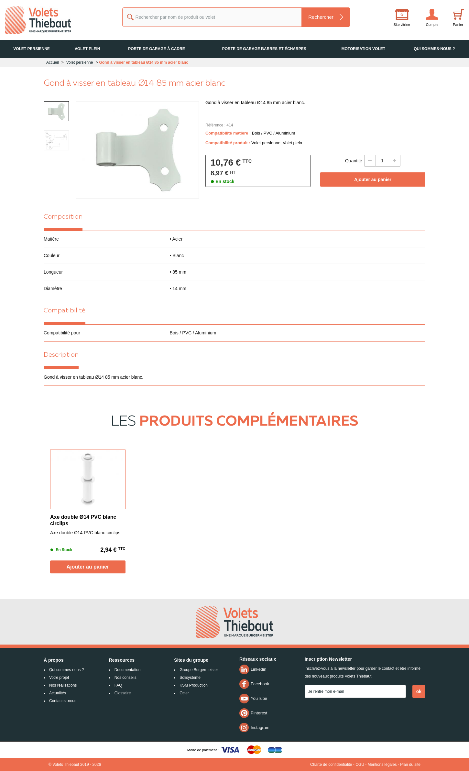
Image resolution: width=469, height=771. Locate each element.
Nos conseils (125, 677)
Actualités (57, 693)
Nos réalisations (63, 685)
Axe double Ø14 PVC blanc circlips (83, 520)
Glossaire (123, 693)
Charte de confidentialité (331, 764)
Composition (63, 217)
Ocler (184, 693)
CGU (359, 764)
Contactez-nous (62, 701)
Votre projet (59, 677)
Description (61, 355)
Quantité (353, 160)
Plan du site (410, 764)
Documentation (128, 670)
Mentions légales (382, 764)
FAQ (118, 685)
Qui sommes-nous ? (66, 670)
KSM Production (194, 685)
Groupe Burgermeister (199, 670)
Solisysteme (190, 677)
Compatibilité (64, 311)
